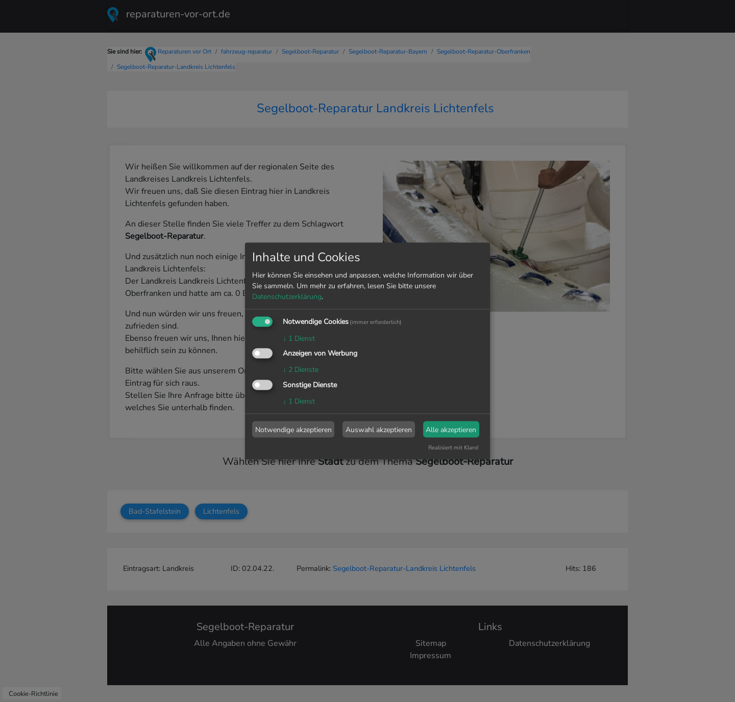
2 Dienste (300, 369)
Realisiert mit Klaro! (453, 448)
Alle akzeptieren (451, 429)
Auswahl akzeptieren (379, 429)
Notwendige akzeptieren (293, 429)
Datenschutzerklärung (287, 296)
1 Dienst (299, 338)
